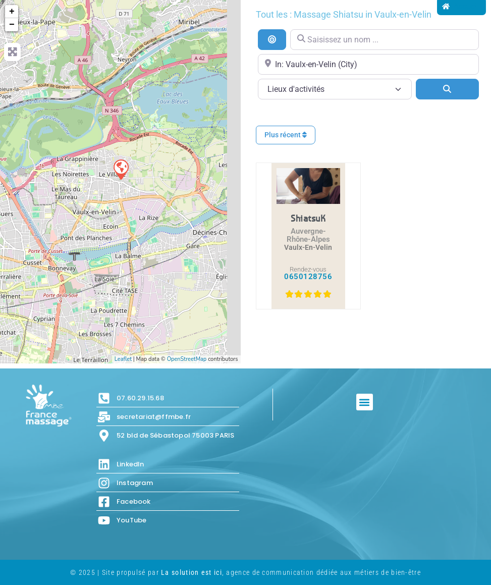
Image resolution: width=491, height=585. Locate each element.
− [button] (12, 25)
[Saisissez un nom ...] (384, 39)
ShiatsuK (308, 218)
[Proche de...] (368, 64)
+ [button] (12, 12)
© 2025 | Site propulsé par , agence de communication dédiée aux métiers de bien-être (245, 572)
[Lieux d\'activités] (335, 89)
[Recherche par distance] (272, 39)
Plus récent (285, 135)
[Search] (447, 89)
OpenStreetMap (187, 359)
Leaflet (123, 359)
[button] (364, 402)
